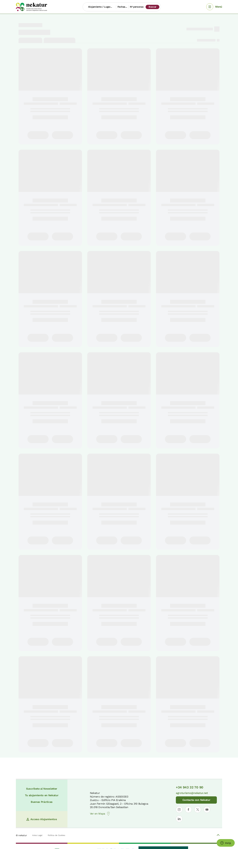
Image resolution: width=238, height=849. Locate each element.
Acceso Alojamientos (41, 819)
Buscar (152, 6)
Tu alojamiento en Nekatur (42, 795)
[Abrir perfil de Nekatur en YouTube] (207, 809)
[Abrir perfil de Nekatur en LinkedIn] (179, 819)
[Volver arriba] (218, 835)
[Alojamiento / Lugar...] (99, 7)
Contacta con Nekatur (196, 799)
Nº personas (136, 6)
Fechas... (122, 6)
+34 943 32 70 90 (189, 787)
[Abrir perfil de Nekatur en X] (197, 809)
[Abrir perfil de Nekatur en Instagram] (179, 809)
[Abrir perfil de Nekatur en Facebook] (188, 809)
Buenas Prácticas (42, 801)
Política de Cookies (56, 835)
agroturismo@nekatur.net (192, 793)
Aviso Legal (37, 835)
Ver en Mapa (100, 814)
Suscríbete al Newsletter (41, 788)
